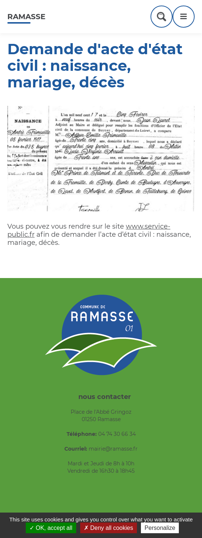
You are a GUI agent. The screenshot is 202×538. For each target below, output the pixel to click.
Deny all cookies (108, 528)
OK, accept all (50, 528)
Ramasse (26, 16)
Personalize (160, 528)
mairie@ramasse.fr (113, 448)
